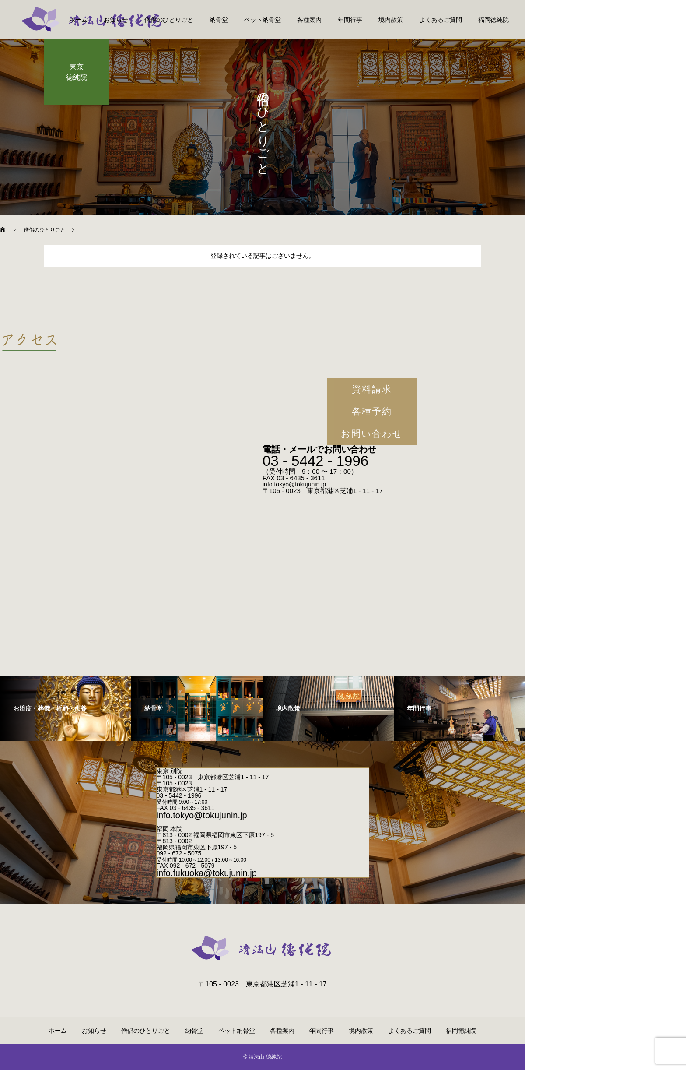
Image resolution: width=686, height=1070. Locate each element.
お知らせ (116, 19)
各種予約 (372, 411)
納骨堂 (219, 19)
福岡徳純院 (493, 19)
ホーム (78, 19)
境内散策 (390, 19)
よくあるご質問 (440, 19)
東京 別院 (170, 770)
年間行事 (350, 19)
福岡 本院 (170, 828)
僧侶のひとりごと (168, 19)
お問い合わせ (372, 434)
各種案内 (309, 19)
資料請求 (372, 389)
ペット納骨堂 (262, 19)
